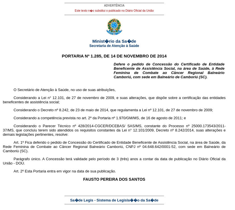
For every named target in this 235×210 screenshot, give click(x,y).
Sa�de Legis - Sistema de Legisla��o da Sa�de (114, 200)
